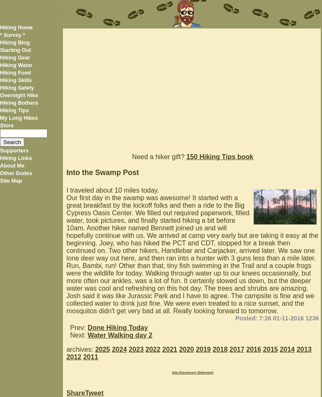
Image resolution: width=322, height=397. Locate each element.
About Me (12, 165)
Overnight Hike (19, 95)
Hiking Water (16, 65)
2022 (153, 349)
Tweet (94, 393)
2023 (136, 349)
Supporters (14, 150)
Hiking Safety (17, 88)
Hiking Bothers (19, 103)
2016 (253, 349)
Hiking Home (16, 27)
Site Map (11, 181)
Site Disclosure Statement (192, 372)
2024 (119, 349)
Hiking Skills (16, 80)
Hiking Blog (15, 42)
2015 (270, 349)
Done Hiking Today (118, 327)
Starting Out (15, 50)
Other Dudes (16, 173)
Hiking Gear (15, 57)
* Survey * (12, 35)
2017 (236, 349)
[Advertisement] (191, 87)
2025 (102, 349)
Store (7, 125)
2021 (169, 349)
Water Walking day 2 (120, 335)
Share (75, 393)
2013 (304, 349)
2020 (186, 349)
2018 (220, 349)
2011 (90, 357)
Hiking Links (16, 158)
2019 (203, 349)
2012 (73, 357)
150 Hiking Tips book (220, 156)
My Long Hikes (19, 118)
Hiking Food (15, 73)
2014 (287, 349)
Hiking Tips (14, 110)
